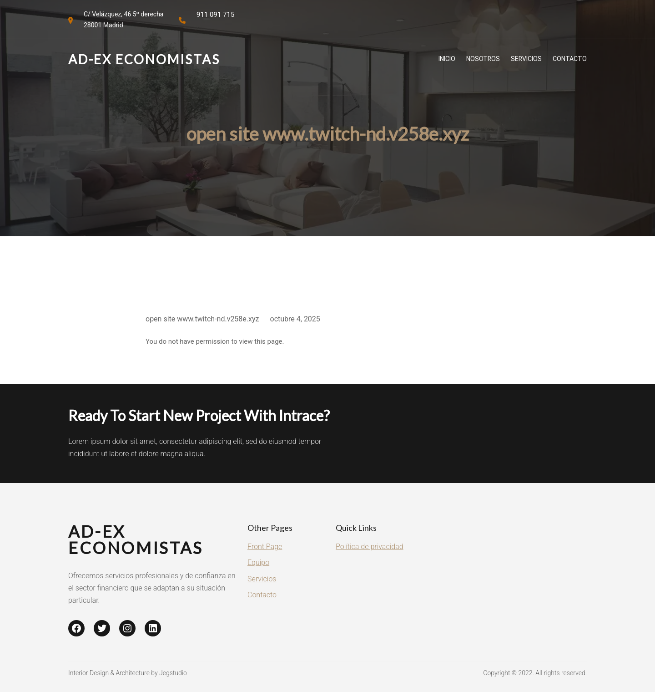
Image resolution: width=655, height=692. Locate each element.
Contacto (262, 594)
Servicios (261, 579)
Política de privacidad (369, 546)
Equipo (258, 562)
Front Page (264, 546)
